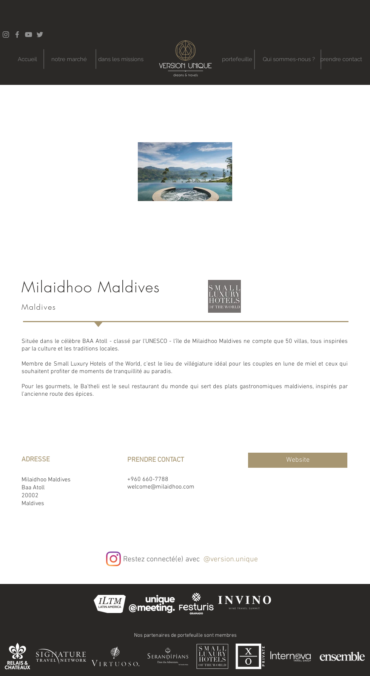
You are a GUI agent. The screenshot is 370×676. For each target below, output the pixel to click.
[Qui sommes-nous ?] (289, 59)
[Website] (297, 460)
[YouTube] (28, 34)
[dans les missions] (120, 59)
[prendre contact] (341, 59)
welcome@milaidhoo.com (160, 487)
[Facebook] (17, 34)
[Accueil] (27, 59)
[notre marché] (68, 59)
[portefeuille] (237, 59)
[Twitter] (39, 34)
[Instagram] (113, 559)
